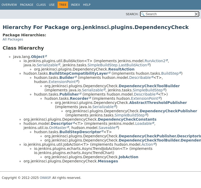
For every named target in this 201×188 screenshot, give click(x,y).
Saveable (107, 128)
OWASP (45, 178)
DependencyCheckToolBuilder (149, 86)
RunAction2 (155, 61)
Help (87, 5)
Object (37, 57)
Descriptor (61, 123)
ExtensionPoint (62, 82)
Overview (9, 5)
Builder (66, 77)
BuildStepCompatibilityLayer (78, 73)
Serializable (47, 65)
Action (147, 144)
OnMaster (58, 128)
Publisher (69, 94)
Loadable (143, 123)
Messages (108, 161)
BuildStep (170, 73)
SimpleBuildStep (148, 90)
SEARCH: (132, 14)
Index (75, 5)
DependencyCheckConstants (127, 119)
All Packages (13, 39)
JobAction (128, 157)
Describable (140, 77)
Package (27, 5)
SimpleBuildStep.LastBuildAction (117, 65)
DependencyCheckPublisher (168, 111)
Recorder (79, 98)
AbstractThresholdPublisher (158, 103)
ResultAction (121, 69)
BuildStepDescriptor (80, 132)
